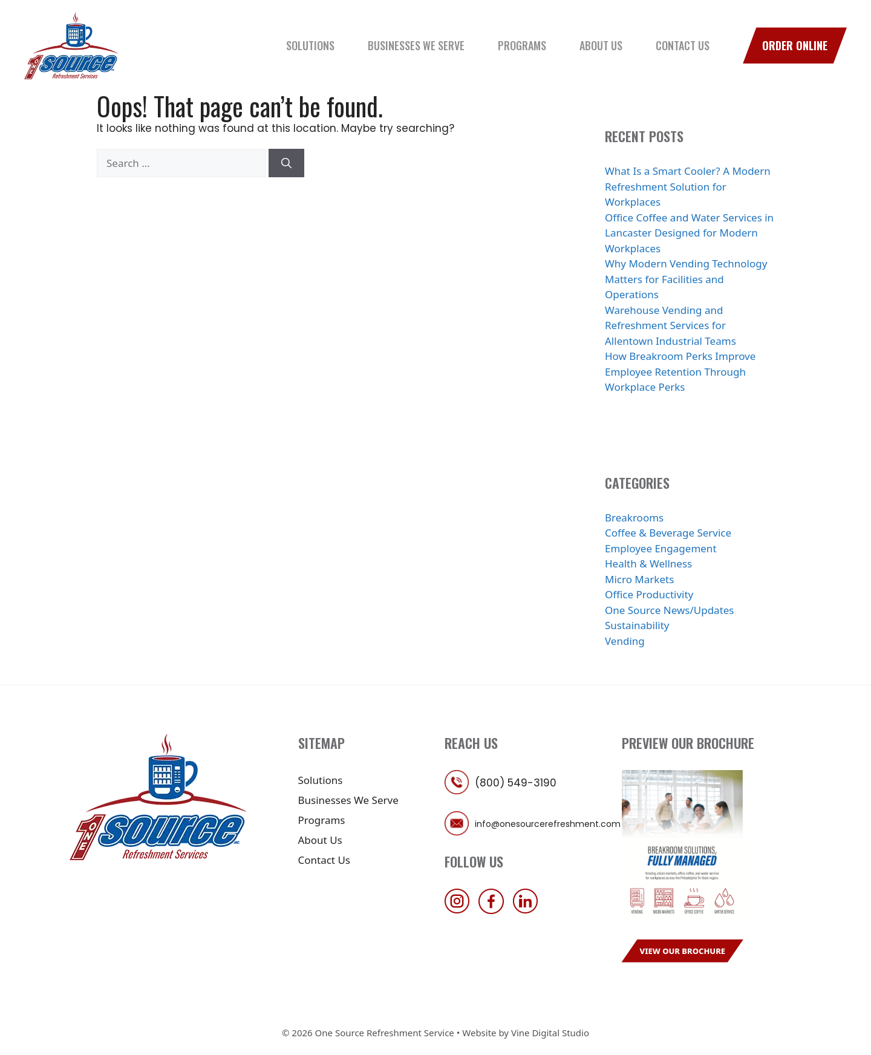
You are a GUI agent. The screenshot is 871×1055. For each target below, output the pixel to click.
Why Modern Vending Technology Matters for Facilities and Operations (686, 278)
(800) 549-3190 (515, 783)
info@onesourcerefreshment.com (548, 824)
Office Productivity (649, 594)
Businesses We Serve (416, 45)
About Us (600, 45)
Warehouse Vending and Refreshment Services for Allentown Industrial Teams (670, 325)
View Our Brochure (683, 951)
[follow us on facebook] (494, 910)
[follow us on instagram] (460, 910)
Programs (522, 45)
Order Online (794, 45)
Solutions (310, 45)
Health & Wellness (648, 563)
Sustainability (637, 625)
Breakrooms (634, 517)
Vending (625, 641)
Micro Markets (639, 579)
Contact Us (683, 45)
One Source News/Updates (669, 610)
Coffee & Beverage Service (668, 533)
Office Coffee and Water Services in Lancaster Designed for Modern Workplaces (689, 233)
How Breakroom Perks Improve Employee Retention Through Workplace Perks (680, 371)
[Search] (286, 163)
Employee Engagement (661, 548)
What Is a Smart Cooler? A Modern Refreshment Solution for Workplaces (688, 186)
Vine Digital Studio (550, 1033)
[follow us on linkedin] (528, 910)
